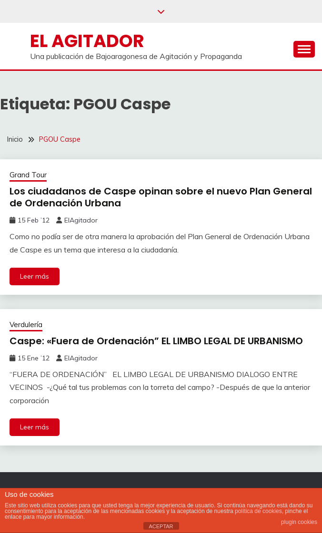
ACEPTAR (161, 526)
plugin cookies (299, 522)
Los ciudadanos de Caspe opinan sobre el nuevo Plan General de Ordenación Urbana (161, 197)
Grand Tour (28, 174)
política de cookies (258, 511)
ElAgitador (81, 220)
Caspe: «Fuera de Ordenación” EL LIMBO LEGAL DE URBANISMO (156, 341)
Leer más (34, 276)
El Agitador (87, 41)
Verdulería (26, 324)
